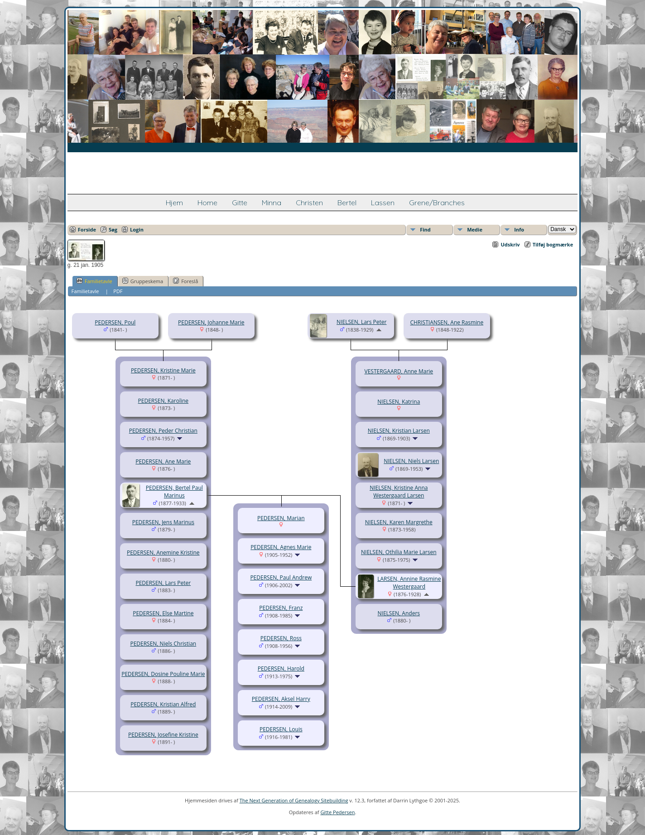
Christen (309, 202)
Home (207, 202)
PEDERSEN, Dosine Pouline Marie (163, 674)
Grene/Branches (437, 202)
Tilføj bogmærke (553, 244)
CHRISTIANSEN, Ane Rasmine (446, 322)
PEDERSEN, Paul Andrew (281, 577)
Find (425, 229)
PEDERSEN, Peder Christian (163, 430)
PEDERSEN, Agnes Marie (280, 547)
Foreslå (185, 281)
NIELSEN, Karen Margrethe (399, 522)
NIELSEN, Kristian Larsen (399, 430)
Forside (87, 229)
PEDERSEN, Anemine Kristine (163, 552)
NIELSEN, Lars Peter (361, 322)
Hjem (174, 202)
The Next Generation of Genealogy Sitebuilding (294, 800)
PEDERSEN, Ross (281, 638)
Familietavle (94, 281)
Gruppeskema (142, 281)
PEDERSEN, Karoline (163, 401)
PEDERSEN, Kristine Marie (163, 370)
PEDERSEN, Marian (281, 518)
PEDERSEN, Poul (115, 322)
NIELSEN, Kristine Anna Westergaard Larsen (399, 491)
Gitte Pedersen (337, 812)
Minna (271, 202)
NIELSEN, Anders (399, 613)
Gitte (239, 202)
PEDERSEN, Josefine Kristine (163, 734)
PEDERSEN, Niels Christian (163, 643)
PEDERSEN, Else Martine (163, 613)
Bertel (346, 202)
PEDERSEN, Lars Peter (163, 583)
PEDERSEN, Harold (281, 668)
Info (519, 229)
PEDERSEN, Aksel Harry (281, 699)
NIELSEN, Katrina (398, 401)
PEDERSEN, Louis (281, 729)
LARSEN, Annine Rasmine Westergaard (409, 582)
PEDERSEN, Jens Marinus (163, 522)
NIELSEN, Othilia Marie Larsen (399, 552)
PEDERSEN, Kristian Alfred (163, 704)
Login (137, 229)
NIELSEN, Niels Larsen (411, 461)
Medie (474, 229)
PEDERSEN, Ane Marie (163, 461)
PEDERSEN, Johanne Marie (211, 322)
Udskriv (510, 244)
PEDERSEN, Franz (281, 608)
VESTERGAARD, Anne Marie (398, 371)
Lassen (383, 202)
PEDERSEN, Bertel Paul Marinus (174, 491)
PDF (117, 291)
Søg (113, 229)
